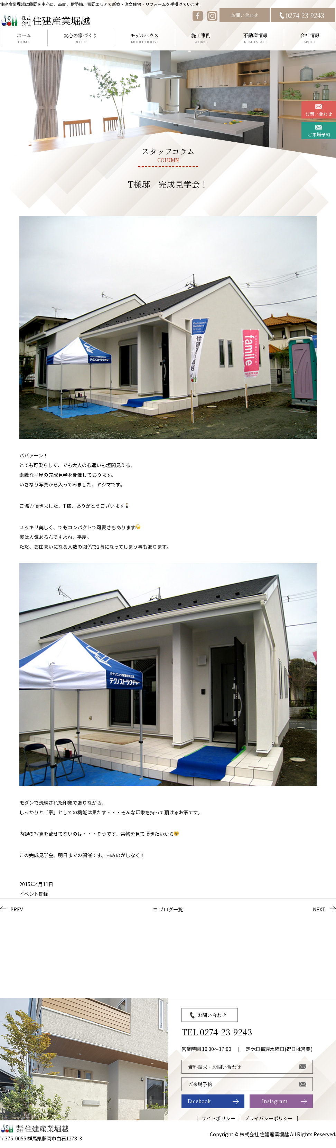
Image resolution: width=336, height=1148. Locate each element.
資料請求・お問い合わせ (214, 1066)
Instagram (275, 1101)
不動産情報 (255, 38)
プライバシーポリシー (268, 1118)
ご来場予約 (319, 134)
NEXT (319, 909)
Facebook (199, 1101)
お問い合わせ (244, 15)
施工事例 (201, 38)
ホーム (23, 38)
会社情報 (310, 38)
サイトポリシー (218, 1118)
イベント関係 (33, 893)
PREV (16, 909)
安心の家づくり (81, 38)
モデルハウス (144, 38)
